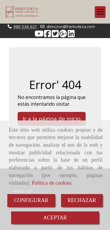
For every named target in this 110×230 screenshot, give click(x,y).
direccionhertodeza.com (71, 26)
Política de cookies (52, 183)
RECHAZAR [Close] (81, 200)
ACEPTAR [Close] (55, 218)
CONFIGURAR (31, 200)
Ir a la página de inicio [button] (52, 119)
